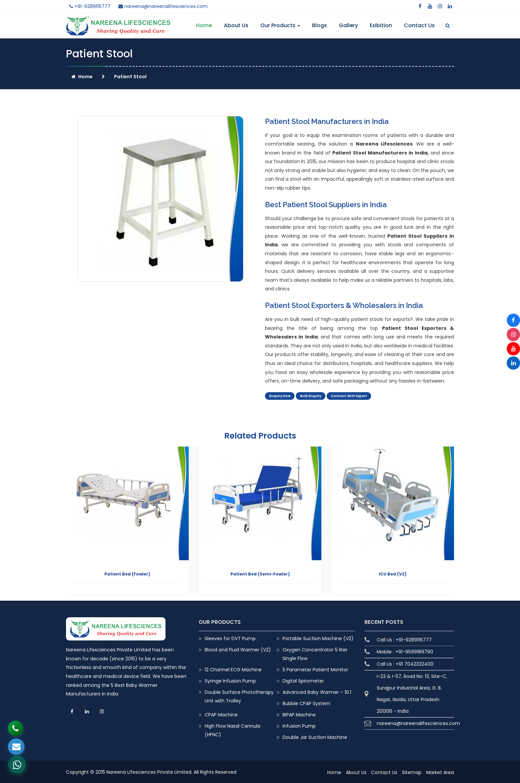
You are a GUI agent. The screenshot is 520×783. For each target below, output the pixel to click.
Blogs (319, 25)
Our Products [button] (280, 25)
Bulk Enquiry (315, 396)
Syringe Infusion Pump (230, 680)
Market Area (440, 771)
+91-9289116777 (89, 6)
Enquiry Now (281, 396)
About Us (236, 25)
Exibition (381, 25)
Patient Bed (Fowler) (127, 574)
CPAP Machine (221, 714)
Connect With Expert (359, 396)
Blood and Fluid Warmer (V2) (238, 649)
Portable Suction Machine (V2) (318, 637)
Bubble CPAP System (306, 702)
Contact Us (419, 25)
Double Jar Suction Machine (315, 737)
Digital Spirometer (303, 680)
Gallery (348, 25)
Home (204, 25)
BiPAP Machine (299, 714)
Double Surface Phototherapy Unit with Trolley (239, 695)
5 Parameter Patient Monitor (315, 669)
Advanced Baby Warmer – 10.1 (317, 691)
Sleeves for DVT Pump (230, 637)
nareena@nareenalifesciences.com (163, 6)
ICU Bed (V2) (392, 574)
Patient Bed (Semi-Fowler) (260, 574)
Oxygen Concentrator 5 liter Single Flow (315, 653)
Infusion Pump (299, 725)
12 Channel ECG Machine (233, 669)
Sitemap (412, 771)
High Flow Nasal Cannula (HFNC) (232, 729)
